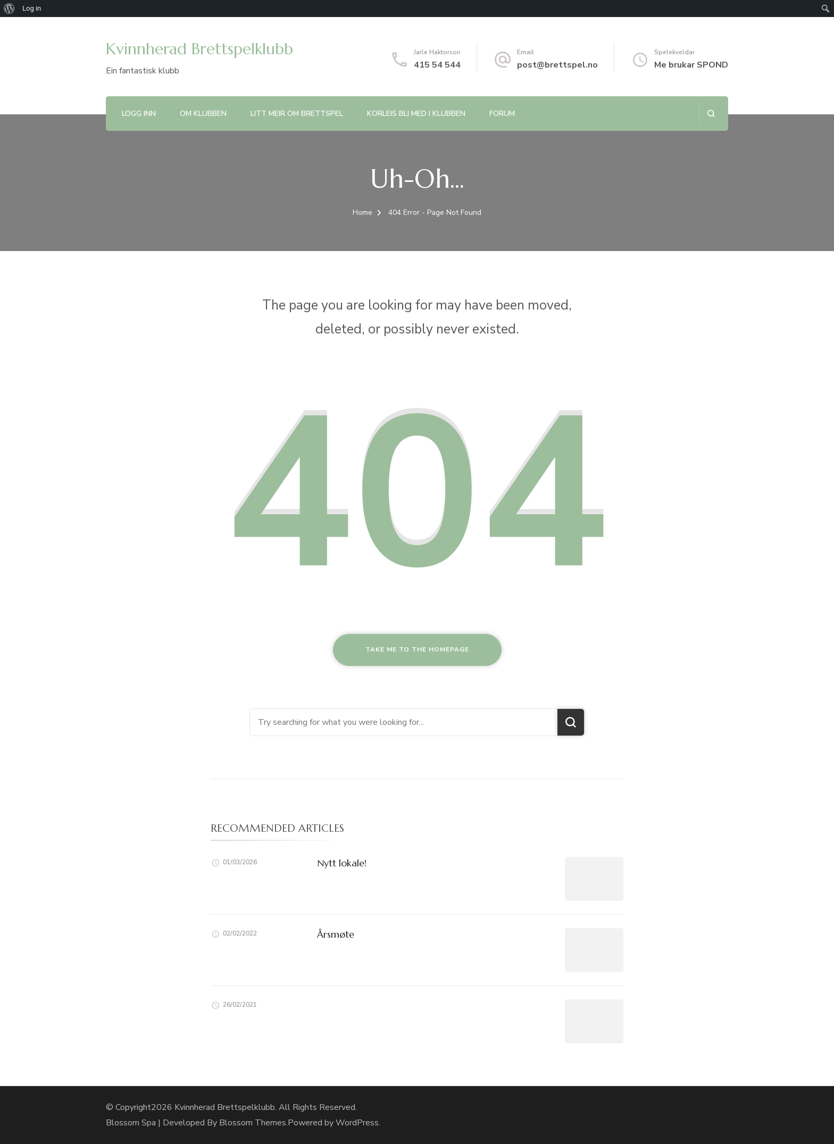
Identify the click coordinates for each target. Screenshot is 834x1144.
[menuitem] (9, 8)
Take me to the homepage (417, 649)
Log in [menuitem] (31, 8)
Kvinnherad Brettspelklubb (199, 49)
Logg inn (139, 113)
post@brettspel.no (557, 65)
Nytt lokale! (341, 863)
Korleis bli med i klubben (416, 113)
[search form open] (711, 114)
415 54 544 (437, 65)
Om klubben (203, 113)
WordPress (357, 1123)
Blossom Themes (252, 1123)
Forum (502, 113)
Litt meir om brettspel (297, 113)
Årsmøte (335, 934)
